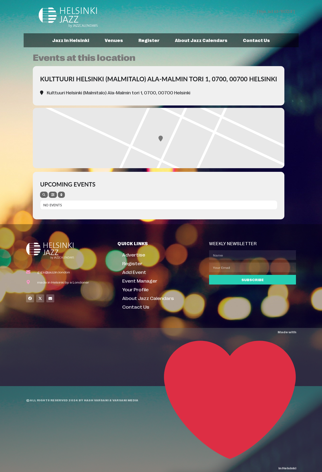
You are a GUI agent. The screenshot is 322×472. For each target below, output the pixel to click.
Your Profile (135, 289)
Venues (114, 40)
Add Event (134, 272)
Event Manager (139, 280)
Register (148, 40)
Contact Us (256, 40)
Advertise (133, 254)
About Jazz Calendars (201, 40)
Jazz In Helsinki (70, 40)
